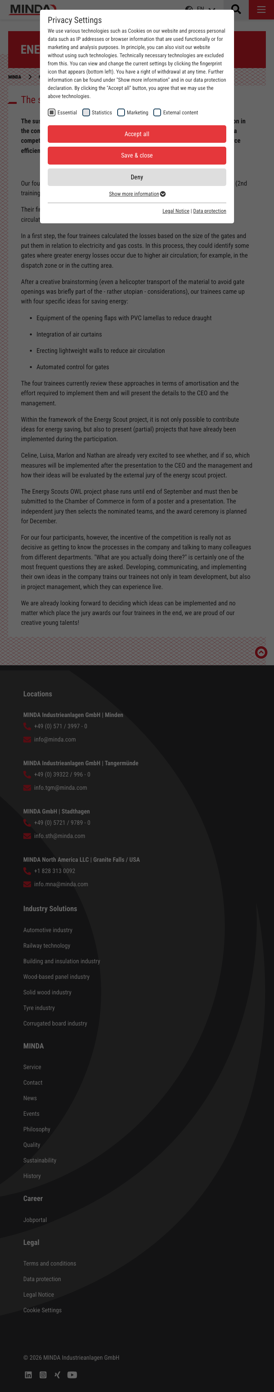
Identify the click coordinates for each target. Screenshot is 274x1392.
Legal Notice (176, 211)
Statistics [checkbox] (102, 113)
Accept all (137, 134)
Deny (137, 177)
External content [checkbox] (180, 113)
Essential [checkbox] (67, 113)
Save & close (137, 155)
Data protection (209, 211)
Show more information (137, 194)
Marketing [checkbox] (137, 113)
